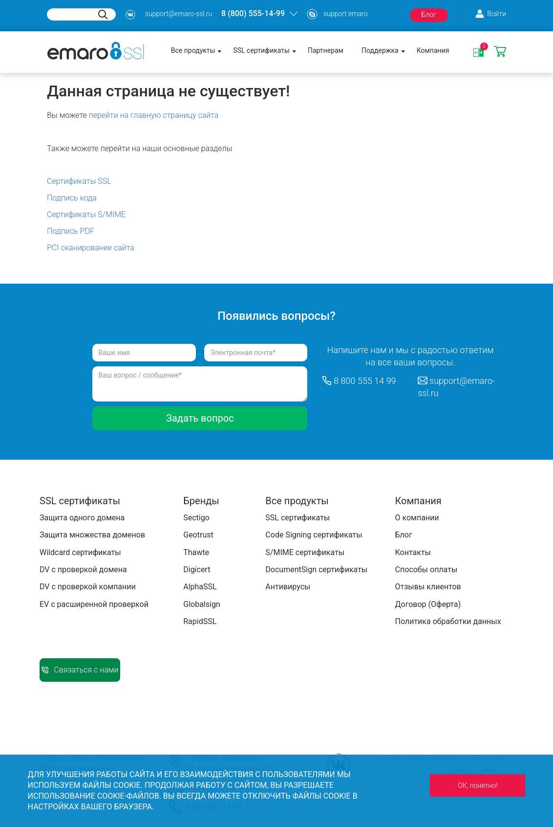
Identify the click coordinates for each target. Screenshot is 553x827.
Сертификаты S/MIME (86, 214)
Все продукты (193, 50)
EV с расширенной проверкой (94, 604)
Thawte (196, 552)
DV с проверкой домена (83, 569)
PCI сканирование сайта (90, 247)
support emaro (345, 14)
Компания (433, 50)
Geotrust (198, 534)
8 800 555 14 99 (365, 381)
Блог (429, 15)
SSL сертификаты (261, 50)
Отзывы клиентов (428, 586)
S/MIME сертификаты (304, 552)
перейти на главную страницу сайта (154, 115)
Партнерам (325, 50)
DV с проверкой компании (88, 586)
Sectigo (196, 517)
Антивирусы (287, 586)
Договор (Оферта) (428, 604)
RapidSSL (199, 621)
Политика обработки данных (448, 621)
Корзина (500, 52)
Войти (496, 14)
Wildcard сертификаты (80, 552)
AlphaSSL (199, 586)
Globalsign (201, 604)
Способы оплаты (426, 569)
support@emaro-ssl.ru (178, 14)
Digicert (196, 569)
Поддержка (380, 50)
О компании (417, 517)
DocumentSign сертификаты (316, 569)
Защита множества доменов (92, 534)
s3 (130, 15)
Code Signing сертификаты (313, 534)
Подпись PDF (70, 231)
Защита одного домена (82, 517)
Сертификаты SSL (79, 181)
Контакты (412, 552)
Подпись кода (72, 197)
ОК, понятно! (477, 785)
